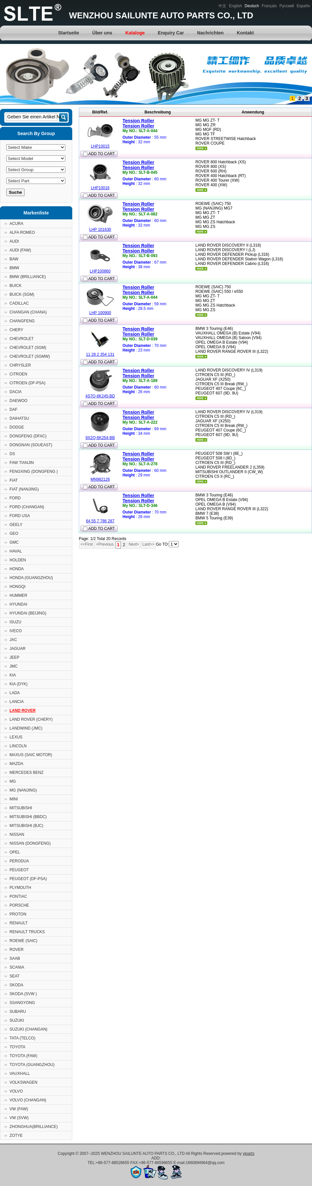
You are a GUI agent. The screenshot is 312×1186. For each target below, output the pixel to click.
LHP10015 (100, 146)
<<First (86, 544)
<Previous (105, 544)
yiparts (248, 1153)
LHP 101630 (100, 229)
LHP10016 (100, 188)
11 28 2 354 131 (100, 354)
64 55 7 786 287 (100, 521)
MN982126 (100, 479)
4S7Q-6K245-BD (100, 396)
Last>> (148, 544)
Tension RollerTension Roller (138, 123)
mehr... (201, 148)
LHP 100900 (100, 313)
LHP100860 (100, 271)
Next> (134, 544)
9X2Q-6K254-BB (100, 437)
